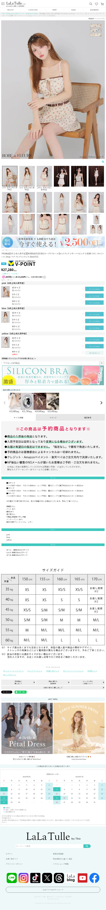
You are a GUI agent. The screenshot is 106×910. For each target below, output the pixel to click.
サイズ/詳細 (18, 417)
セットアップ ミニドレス (74, 671)
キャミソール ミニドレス (14, 671)
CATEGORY (33, 9)
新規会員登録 (58, 853)
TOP (3, 13)
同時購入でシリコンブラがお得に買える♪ (19, 358)
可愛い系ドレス (53, 671)
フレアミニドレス (35, 671)
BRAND (10, 9)
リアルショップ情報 (60, 864)
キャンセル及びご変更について (88, 682)
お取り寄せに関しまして (53, 687)
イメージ (53, 417)
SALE (73, 9)
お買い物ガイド (12, 859)
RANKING (94, 9)
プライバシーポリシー (14, 864)
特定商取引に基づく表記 (62, 859)
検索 (87, 846)
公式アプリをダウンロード (53, 889)
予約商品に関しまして (18, 682)
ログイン (9, 853)
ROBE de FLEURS (32, 13)
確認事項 (87, 417)
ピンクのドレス (10, 674)
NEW (54, 9)
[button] (4, 403)
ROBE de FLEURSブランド (15, 13)
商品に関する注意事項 (53, 682)
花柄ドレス (92, 671)
